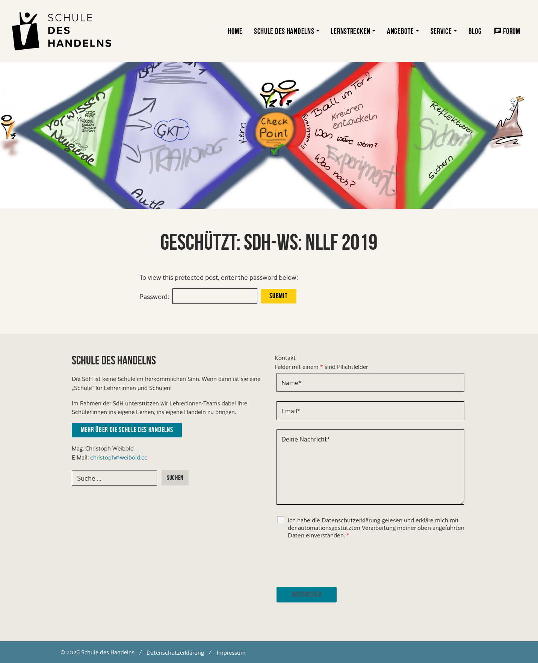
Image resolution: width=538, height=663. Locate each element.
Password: (154, 296)
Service (441, 31)
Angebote (400, 31)
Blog (475, 31)
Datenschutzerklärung (175, 652)
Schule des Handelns (284, 31)
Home (235, 31)
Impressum (231, 652)
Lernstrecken (350, 31)
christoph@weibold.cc (118, 457)
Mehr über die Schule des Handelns (127, 430)
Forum (511, 31)
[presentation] (334, 563)
